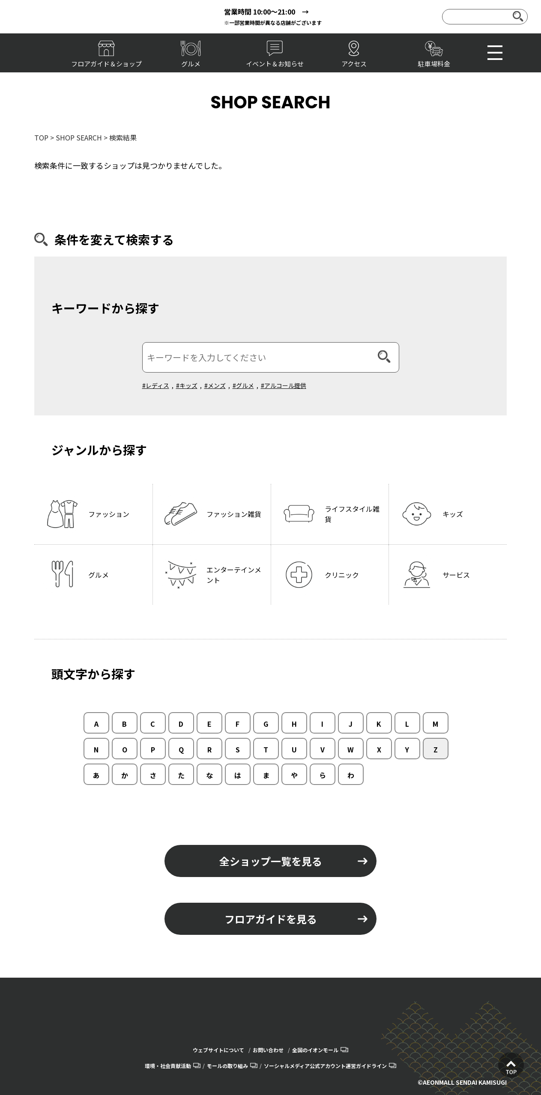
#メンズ (215, 385)
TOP (41, 137)
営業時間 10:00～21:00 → (266, 11)
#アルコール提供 (283, 385)
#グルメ (243, 385)
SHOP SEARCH (79, 137)
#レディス (155, 385)
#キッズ (186, 385)
